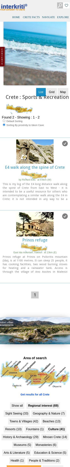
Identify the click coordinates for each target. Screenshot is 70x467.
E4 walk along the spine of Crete (35, 160)
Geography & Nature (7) (49, 406)
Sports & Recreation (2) (23, 461)
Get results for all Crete (35, 387)
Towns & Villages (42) (24, 414)
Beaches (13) (51, 414)
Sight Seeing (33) (16, 406)
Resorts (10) (13, 422)
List (41, 85)
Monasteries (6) (46, 438)
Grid (52, 85)
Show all (17, 398)
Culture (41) (56, 422)
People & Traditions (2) (44, 453)
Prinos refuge (34, 233)
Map (63, 85)
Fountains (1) (35, 422)
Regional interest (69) (43, 398)
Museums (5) (22, 438)
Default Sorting (13, 114)
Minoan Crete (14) (55, 430)
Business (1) (53, 461)
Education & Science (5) (50, 446)
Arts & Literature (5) (17, 446)
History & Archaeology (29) (20, 430)
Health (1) (17, 453)
